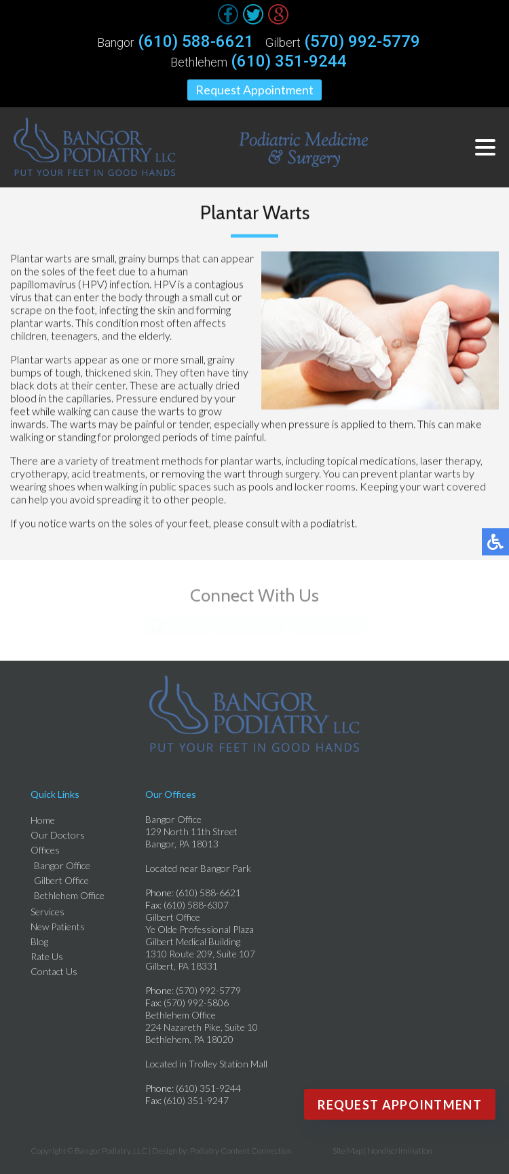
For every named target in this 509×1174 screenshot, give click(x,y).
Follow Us (255, 625)
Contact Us (54, 971)
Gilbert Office (61, 880)
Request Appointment (254, 89)
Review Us (335, 625)
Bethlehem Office (69, 895)
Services (47, 911)
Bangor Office (62, 865)
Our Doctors (58, 835)
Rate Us (47, 956)
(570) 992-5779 (362, 41)
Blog (39, 941)
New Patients (58, 926)
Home (43, 820)
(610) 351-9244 (289, 61)
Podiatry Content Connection (241, 1150)
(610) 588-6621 (196, 41)
